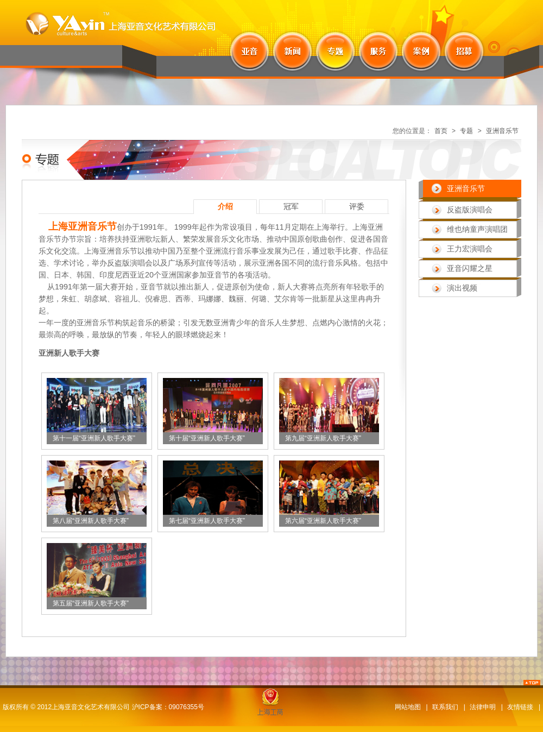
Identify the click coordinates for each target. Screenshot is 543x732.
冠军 (291, 206)
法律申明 (483, 707)
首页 (440, 131)
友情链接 (520, 707)
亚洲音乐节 (502, 131)
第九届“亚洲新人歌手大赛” (323, 438)
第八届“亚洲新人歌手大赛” (91, 521)
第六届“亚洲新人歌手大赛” (323, 521)
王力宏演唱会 (470, 248)
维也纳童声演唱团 (477, 229)
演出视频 (462, 287)
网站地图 (408, 707)
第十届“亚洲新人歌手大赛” (207, 438)
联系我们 (445, 707)
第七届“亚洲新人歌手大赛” (207, 521)
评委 (356, 206)
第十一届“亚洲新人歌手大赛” (94, 438)
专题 (466, 131)
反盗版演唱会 (470, 209)
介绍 (225, 206)
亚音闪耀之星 (470, 268)
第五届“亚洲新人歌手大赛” (91, 603)
